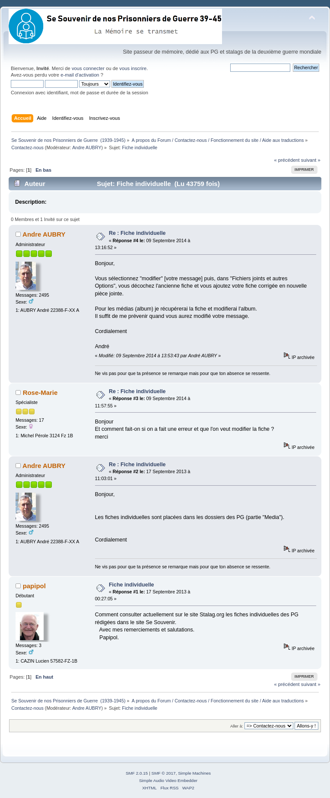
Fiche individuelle (131, 585)
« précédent (286, 160)
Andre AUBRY (86, 147)
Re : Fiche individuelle (137, 233)
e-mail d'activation (79, 74)
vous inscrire (132, 68)
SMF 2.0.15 (137, 773)
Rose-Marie (40, 392)
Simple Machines (194, 773)
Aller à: (236, 726)
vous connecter (88, 68)
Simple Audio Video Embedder (168, 780)
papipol (34, 586)
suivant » (310, 160)
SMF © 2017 (164, 773)
